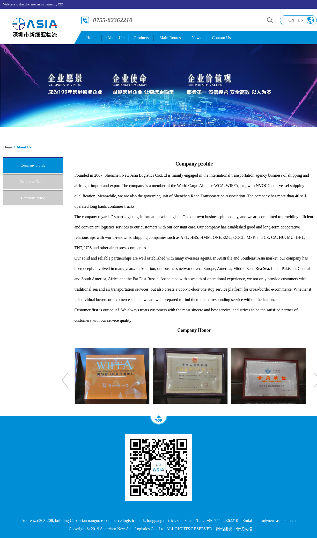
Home (91, 37)
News (196, 37)
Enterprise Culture (33, 182)
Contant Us (221, 37)
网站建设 (224, 529)
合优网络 (244, 529)
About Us (115, 37)
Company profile (33, 165)
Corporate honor (33, 198)
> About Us (22, 147)
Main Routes (170, 37)
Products (141, 37)
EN (301, 20)
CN (291, 20)
